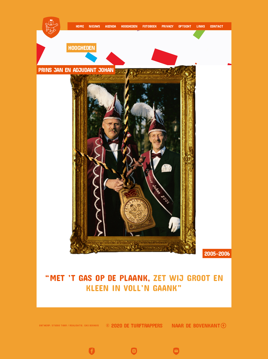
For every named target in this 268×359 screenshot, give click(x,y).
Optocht (184, 26)
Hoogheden (129, 26)
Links (200, 26)
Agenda (110, 26)
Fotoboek (150, 26)
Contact (216, 26)
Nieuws (94, 26)
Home (80, 26)
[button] (199, 325)
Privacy (167, 26)
